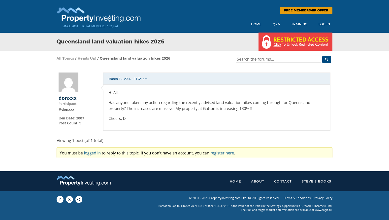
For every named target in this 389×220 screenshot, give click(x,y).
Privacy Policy (323, 198)
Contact (283, 181)
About (257, 181)
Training (299, 24)
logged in (92, 153)
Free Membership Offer (306, 10)
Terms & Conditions (297, 198)
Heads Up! (87, 58)
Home (256, 24)
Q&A (276, 24)
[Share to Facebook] (60, 199)
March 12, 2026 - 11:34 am (128, 78)
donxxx (68, 98)
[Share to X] (69, 199)
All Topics (65, 58)
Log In (324, 24)
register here (222, 153)
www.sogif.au (323, 210)
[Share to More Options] (78, 199)
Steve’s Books (316, 181)
